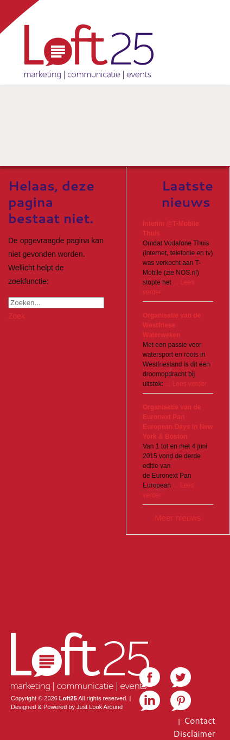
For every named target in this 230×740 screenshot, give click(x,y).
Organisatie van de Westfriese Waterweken (172, 325)
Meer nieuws (178, 517)
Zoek (16, 316)
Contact (199, 720)
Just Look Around (99, 707)
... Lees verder (186, 384)
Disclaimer (194, 733)
